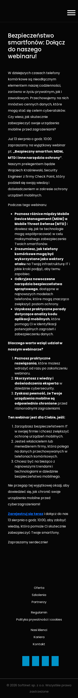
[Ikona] (25, 661)
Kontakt (39, 644)
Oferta (39, 587)
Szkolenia (39, 595)
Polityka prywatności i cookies (39, 619)
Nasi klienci (39, 630)
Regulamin (39, 612)
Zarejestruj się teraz (25, 513)
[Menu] (70, 13)
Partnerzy (39, 602)
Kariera (39, 637)
